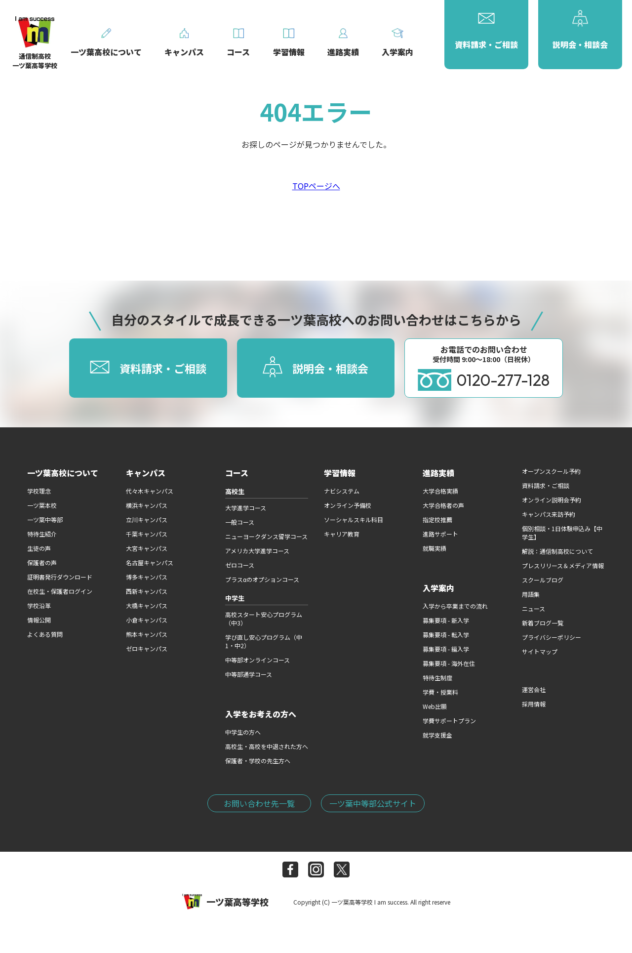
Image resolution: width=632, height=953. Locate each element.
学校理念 (39, 491)
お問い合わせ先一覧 (259, 803)
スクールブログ (542, 580)
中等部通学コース (248, 674)
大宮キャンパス (146, 548)
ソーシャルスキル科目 (353, 519)
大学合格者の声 (443, 505)
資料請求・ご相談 (545, 485)
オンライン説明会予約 (551, 500)
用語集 (531, 594)
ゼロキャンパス (146, 648)
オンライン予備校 (347, 505)
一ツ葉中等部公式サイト (372, 803)
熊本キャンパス (146, 634)
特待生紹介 (42, 534)
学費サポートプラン (449, 720)
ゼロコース (239, 565)
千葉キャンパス (146, 534)
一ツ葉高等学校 (225, 902)
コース (236, 473)
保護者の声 (42, 562)
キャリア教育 (341, 534)
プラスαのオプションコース (262, 579)
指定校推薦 (437, 519)
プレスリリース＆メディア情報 (563, 565)
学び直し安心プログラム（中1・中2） (263, 641)
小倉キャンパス (146, 620)
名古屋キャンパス (149, 562)
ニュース (533, 608)
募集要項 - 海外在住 (449, 663)
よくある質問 (45, 634)
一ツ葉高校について (62, 473)
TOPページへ (316, 186)
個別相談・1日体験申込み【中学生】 (562, 532)
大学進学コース (245, 507)
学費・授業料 (440, 692)
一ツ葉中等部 (45, 519)
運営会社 (534, 689)
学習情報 (340, 473)
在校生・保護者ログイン (59, 591)
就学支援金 (437, 735)
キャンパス (145, 473)
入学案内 (438, 588)
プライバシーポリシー (551, 637)
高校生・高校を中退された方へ (266, 746)
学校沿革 (39, 605)
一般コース (239, 522)
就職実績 (434, 548)
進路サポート (440, 534)
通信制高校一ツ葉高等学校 (34, 45)
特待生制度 (437, 677)
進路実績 (438, 473)
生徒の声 (39, 548)
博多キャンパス (146, 577)
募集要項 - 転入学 (446, 634)
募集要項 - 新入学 (446, 620)
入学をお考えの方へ (260, 714)
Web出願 (435, 706)
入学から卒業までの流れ (455, 606)
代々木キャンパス (149, 491)
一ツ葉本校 (42, 505)
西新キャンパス (146, 591)
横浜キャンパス (146, 505)
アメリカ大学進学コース (257, 550)
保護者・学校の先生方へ (257, 760)
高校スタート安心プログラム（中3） (263, 618)
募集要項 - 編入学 (446, 649)
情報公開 (39, 620)
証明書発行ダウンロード (59, 577)
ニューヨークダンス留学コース (266, 536)
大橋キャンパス (146, 605)
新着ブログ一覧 (542, 623)
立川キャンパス (146, 519)
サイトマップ (539, 651)
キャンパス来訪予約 (548, 514)
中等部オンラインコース (257, 660)
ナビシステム (341, 491)
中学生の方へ (243, 732)
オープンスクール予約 (551, 471)
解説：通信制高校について (557, 551)
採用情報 (534, 704)
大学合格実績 (440, 491)
